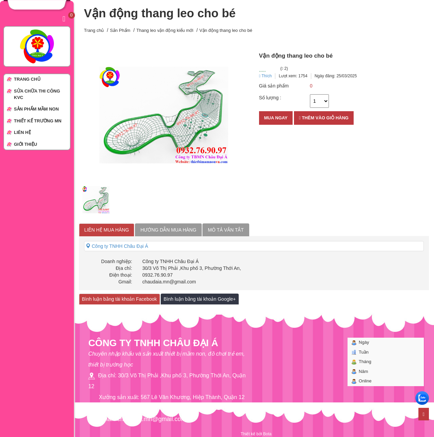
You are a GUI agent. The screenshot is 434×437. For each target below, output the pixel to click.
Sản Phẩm (120, 30)
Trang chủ (94, 30)
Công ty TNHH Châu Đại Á (117, 246)
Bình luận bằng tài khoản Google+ (200, 299)
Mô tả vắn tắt (226, 230)
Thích (265, 76)
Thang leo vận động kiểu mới (164, 30)
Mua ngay (276, 117)
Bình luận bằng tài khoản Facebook (119, 299)
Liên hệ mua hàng (106, 230)
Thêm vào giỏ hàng (324, 117)
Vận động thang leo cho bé (225, 30)
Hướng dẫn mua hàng (168, 230)
